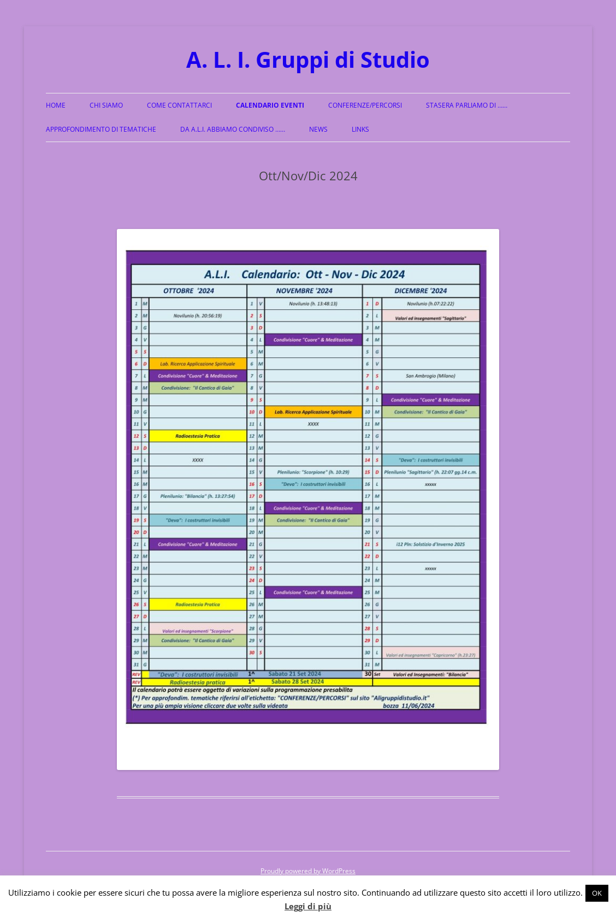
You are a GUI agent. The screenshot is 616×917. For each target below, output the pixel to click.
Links (360, 129)
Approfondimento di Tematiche (101, 129)
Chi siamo (106, 105)
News (318, 129)
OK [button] (597, 893)
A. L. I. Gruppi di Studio (308, 59)
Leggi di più (308, 906)
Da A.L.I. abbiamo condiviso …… (232, 129)
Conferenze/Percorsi (365, 105)
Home (56, 105)
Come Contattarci (179, 105)
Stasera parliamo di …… (466, 105)
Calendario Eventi (270, 105)
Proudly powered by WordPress (308, 870)
